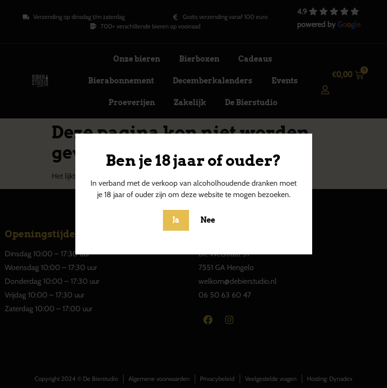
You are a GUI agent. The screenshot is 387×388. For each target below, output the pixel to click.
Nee (207, 220)
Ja (176, 220)
